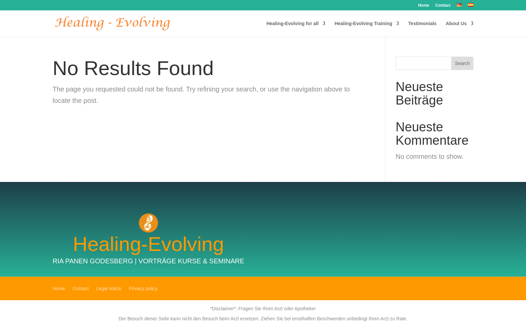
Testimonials (422, 23)
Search (462, 63)
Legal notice (108, 288)
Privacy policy (143, 288)
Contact (443, 5)
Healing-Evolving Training (363, 23)
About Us (456, 23)
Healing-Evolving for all (292, 23)
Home (423, 5)
